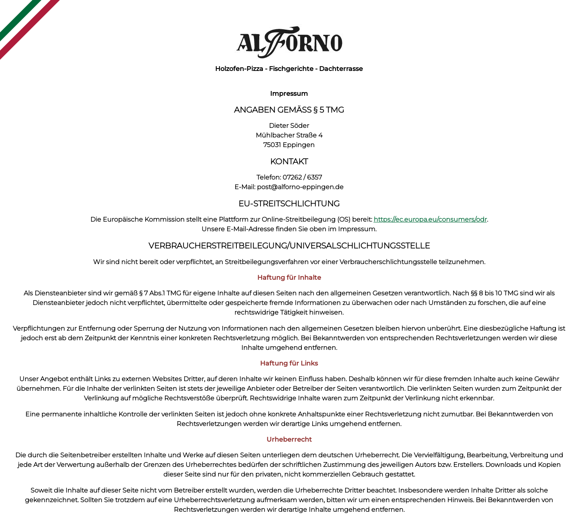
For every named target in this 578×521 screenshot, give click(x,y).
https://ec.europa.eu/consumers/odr (430, 219)
